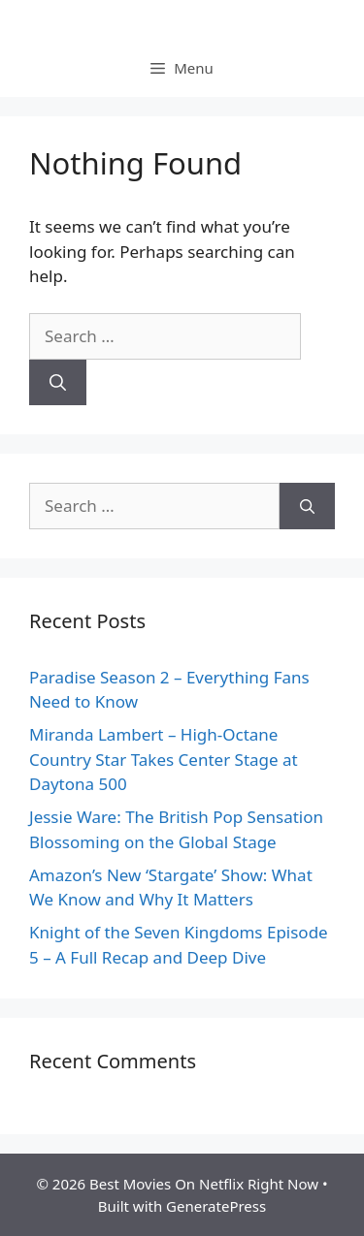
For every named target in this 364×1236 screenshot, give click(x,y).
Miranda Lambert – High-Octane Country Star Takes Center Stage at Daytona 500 (163, 759)
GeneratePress (216, 1206)
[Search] (57, 383)
